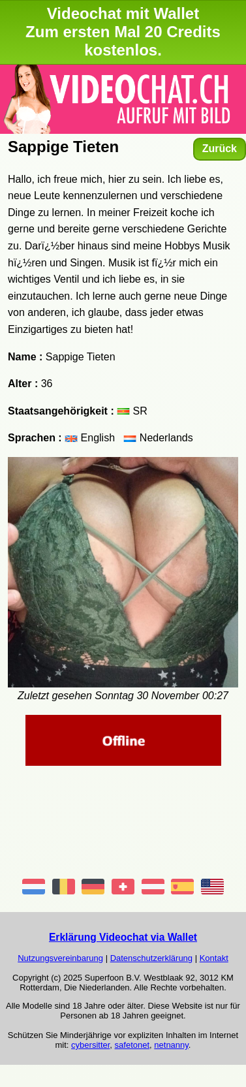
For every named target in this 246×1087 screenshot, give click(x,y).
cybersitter (90, 1045)
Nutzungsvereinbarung (60, 958)
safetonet (132, 1045)
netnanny (171, 1045)
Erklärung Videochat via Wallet (123, 937)
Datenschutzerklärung (151, 958)
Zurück (219, 148)
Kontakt (214, 958)
